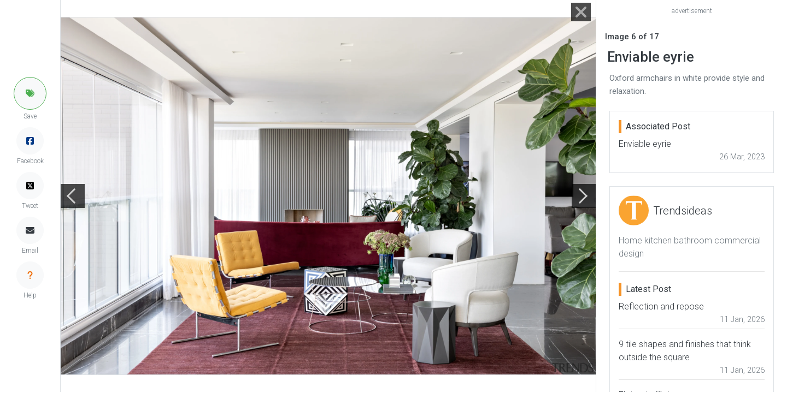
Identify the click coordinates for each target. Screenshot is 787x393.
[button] (30, 93)
